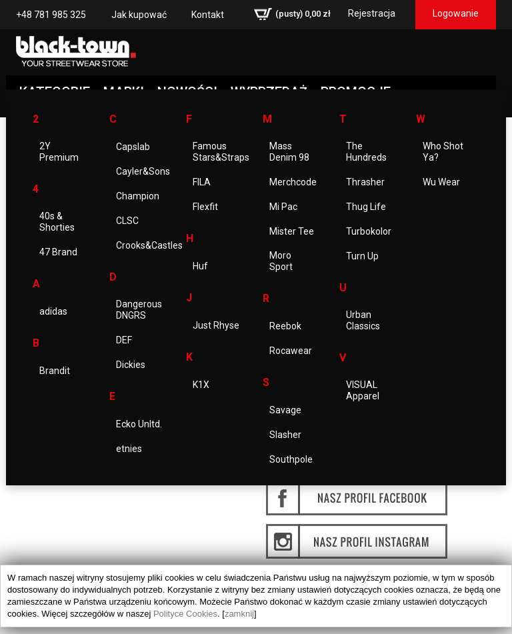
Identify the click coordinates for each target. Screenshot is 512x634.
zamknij (239, 614)
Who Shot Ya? (443, 152)
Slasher (285, 434)
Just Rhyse (216, 325)
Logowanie (456, 13)
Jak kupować (139, 14)
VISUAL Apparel (362, 390)
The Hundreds (366, 152)
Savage (285, 410)
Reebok (285, 326)
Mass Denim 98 (289, 152)
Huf (200, 266)
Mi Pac (283, 206)
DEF (124, 340)
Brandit (54, 370)
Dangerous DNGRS (139, 310)
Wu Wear (441, 182)
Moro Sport (281, 261)
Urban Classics (363, 320)
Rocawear (290, 350)
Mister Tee (291, 231)
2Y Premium (59, 152)
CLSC (127, 220)
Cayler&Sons (143, 171)
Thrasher (365, 182)
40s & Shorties (57, 222)
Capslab (133, 146)
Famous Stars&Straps (221, 152)
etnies (129, 448)
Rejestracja (371, 13)
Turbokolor (368, 231)
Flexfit (205, 206)
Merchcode (293, 182)
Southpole (291, 459)
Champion (137, 196)
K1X (201, 384)
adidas (53, 311)
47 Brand (58, 252)
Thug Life (366, 206)
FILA (202, 182)
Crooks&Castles (149, 245)
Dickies (130, 364)
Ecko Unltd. (139, 424)
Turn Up (362, 256)
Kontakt (207, 14)
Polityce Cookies (185, 614)
